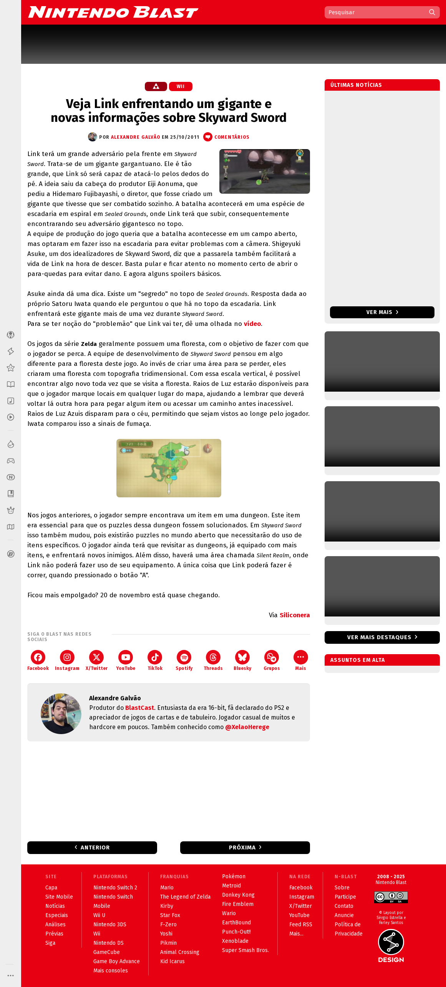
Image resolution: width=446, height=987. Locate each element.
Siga (50, 943)
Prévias (54, 934)
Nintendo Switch (113, 897)
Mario (167, 887)
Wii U (99, 915)
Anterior (95, 847)
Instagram (67, 660)
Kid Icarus (172, 961)
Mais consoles (110, 970)
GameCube (106, 952)
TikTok (155, 660)
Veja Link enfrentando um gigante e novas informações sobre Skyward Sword (169, 111)
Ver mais (382, 312)
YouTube (125, 660)
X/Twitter (97, 660)
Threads (213, 660)
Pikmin (168, 943)
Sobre (342, 887)
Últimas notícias (356, 85)
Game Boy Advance (116, 961)
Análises (55, 924)
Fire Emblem (238, 904)
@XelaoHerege (247, 727)
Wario (229, 913)
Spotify (184, 660)
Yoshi (166, 934)
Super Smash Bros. (245, 950)
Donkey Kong (238, 895)
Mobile (101, 906)
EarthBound (236, 922)
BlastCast (139, 707)
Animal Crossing (179, 952)
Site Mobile (59, 897)
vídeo (252, 324)
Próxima (242, 847)
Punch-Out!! (236, 932)
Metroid (231, 885)
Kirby (166, 906)
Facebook (38, 660)
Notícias (55, 906)
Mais (300, 660)
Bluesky (242, 660)
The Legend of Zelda (185, 897)
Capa (51, 887)
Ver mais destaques (379, 637)
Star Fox (170, 915)
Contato (344, 906)
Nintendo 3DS (109, 924)
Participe (345, 897)
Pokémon (233, 876)
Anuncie (344, 915)
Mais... (296, 934)
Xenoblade (235, 941)
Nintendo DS (108, 943)
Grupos (272, 660)
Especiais (56, 915)
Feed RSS (300, 924)
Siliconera (295, 615)
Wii (181, 86)
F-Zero (168, 924)
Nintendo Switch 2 (115, 887)
